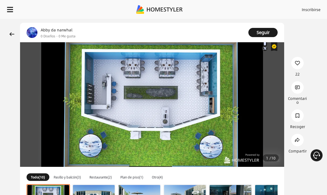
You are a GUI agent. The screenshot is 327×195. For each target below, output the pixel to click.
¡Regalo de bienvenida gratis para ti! (218, 22)
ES (281, 8)
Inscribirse (261, 8)
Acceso (239, 8)
